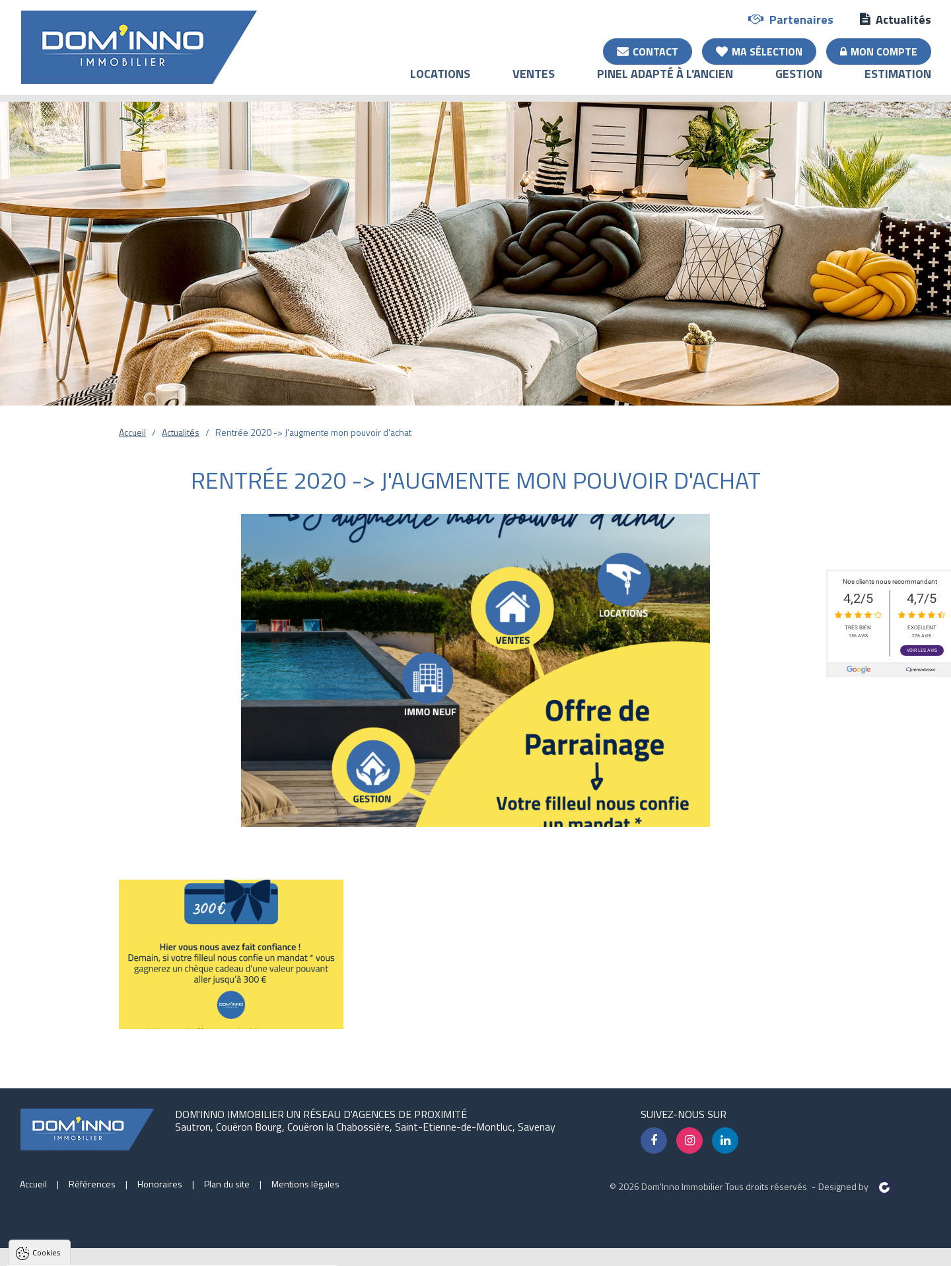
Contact (647, 51)
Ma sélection (759, 51)
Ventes (533, 83)
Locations (440, 83)
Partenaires (790, 19)
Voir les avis (922, 650)
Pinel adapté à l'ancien (665, 83)
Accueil (132, 432)
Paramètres (254, 1255)
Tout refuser (176, 1255)
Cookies (46, 1090)
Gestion (798, 83)
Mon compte (878, 51)
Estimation (897, 83)
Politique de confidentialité (76, 1223)
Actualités (895, 19)
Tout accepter (93, 1255)
